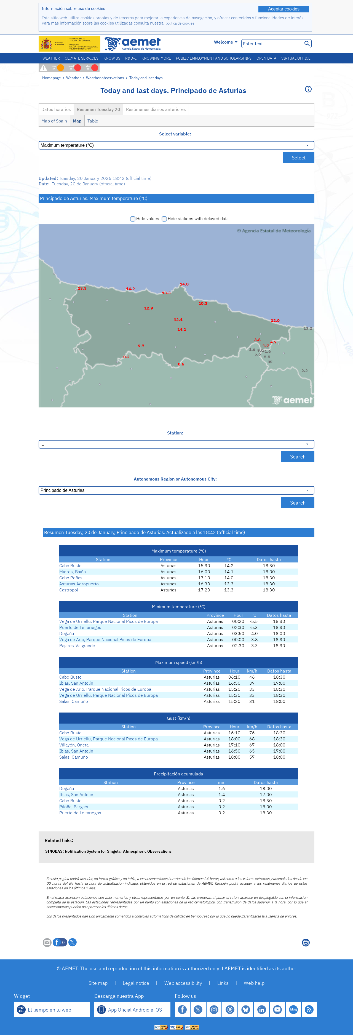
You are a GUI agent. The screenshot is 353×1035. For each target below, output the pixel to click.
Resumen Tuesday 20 (98, 109)
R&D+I (131, 58)
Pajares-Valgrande (77, 645)
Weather (51, 58)
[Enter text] (271, 43)
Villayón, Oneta (74, 745)
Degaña (66, 633)
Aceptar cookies (283, 9)
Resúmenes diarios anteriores (156, 109)
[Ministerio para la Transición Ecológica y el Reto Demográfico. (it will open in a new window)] (70, 44)
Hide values (147, 218)
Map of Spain (54, 121)
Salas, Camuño (73, 701)
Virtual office (296, 58)
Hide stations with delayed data (198, 218)
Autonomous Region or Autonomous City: (175, 479)
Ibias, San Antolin (76, 683)
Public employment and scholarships (214, 58)
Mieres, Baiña (72, 571)
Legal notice (136, 983)
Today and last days (146, 77)
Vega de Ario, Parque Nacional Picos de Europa (105, 639)
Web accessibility (183, 983)
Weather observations (105, 77)
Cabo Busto (70, 565)
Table (92, 121)
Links (223, 983)
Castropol (68, 590)
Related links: (59, 840)
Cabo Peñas (70, 577)
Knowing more (156, 58)
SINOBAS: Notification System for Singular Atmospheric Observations (108, 851)
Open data (266, 58)
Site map (98, 983)
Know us (111, 58)
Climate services (81, 58)
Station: (175, 433)
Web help (254, 983)
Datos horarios (56, 109)
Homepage (51, 77)
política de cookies (180, 23)
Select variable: (175, 134)
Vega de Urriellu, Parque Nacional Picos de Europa (108, 621)
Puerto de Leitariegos (80, 627)
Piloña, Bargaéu (74, 806)
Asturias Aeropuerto (79, 583)
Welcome (225, 42)
